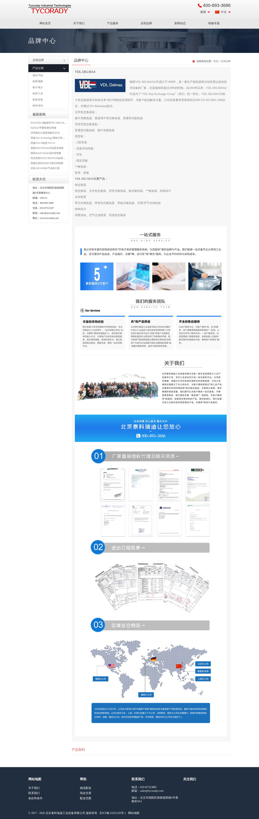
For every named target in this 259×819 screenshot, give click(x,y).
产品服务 (112, 23)
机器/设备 (38, 99)
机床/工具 (38, 93)
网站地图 (133, 813)
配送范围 (85, 798)
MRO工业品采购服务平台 (49, 8)
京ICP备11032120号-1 (112, 813)
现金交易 (85, 793)
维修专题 (214, 23)
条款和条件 (35, 798)
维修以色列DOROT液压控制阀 (47, 163)
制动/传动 (38, 105)
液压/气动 (38, 75)
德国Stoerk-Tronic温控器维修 (46, 153)
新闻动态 (180, 23)
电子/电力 (38, 87)
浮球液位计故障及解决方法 (45, 132)
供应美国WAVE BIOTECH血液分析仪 (50, 158)
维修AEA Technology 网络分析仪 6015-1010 (53, 137)
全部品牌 (146, 23)
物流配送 (85, 788)
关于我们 (79, 23)
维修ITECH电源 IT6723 (43, 143)
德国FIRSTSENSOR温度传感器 (47, 148)
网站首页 (45, 23)
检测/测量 (38, 81)
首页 (215, 61)
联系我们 (34, 793)
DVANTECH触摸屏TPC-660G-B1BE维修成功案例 (57, 122)
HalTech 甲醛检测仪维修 (43, 127)
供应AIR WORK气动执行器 (45, 168)
